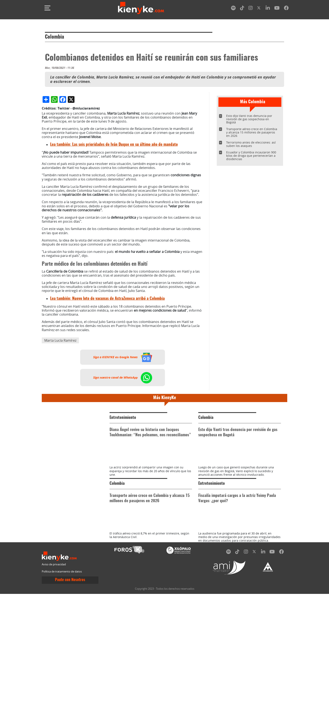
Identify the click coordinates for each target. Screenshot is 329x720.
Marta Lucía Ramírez (60, 428)
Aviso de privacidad (54, 691)
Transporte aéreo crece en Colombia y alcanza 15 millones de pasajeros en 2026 (251, 132)
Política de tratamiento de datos (62, 697)
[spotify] (233, 8)
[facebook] (286, 8)
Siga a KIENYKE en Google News (122, 445)
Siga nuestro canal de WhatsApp (122, 466)
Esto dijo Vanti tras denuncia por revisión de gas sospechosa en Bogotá (249, 119)
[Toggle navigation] (47, 8)
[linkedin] (268, 8)
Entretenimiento (123, 506)
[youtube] (276, 8)
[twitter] (259, 8)
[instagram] (250, 8)
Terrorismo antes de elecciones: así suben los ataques (251, 144)
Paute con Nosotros (70, 706)
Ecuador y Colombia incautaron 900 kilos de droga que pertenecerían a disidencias (251, 155)
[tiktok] (242, 8)
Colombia (54, 37)
